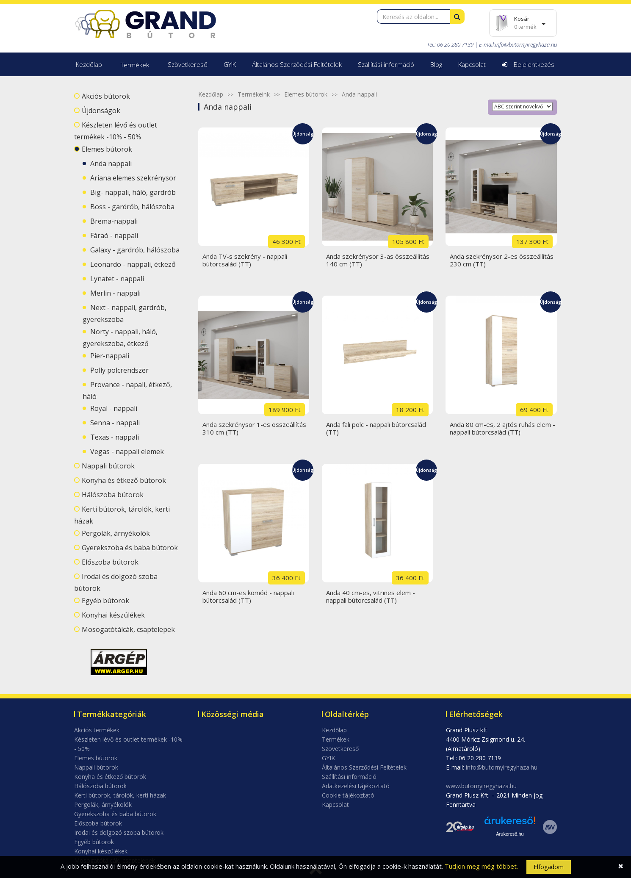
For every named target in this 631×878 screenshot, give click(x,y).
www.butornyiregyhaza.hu (481, 786)
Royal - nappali (113, 408)
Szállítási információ (386, 64)
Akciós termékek (96, 730)
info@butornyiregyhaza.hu (526, 44)
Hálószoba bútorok (113, 494)
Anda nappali (111, 163)
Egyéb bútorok (105, 600)
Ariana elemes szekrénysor (133, 178)
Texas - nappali (114, 437)
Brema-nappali (114, 221)
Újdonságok (101, 110)
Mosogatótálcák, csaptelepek (128, 629)
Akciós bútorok (106, 96)
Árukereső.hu (509, 833)
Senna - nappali (115, 422)
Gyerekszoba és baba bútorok (130, 547)
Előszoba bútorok (110, 562)
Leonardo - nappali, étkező (133, 264)
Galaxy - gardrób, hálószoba (135, 250)
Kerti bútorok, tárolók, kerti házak (120, 795)
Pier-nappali (109, 355)
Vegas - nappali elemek (127, 451)
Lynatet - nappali (117, 278)
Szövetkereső (188, 64)
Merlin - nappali (115, 293)
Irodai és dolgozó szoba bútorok (118, 832)
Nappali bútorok (108, 466)
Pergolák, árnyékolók (116, 533)
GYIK (230, 64)
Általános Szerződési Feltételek (297, 64)
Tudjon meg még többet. (481, 866)
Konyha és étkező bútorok (124, 480)
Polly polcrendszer (119, 370)
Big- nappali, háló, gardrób (133, 192)
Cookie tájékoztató (348, 795)
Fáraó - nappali (114, 235)
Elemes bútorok (107, 149)
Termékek (135, 65)
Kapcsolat (472, 64)
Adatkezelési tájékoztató (356, 786)
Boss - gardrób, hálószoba (132, 206)
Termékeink (254, 94)
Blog (436, 64)
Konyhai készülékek (113, 615)
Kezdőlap (89, 64)
